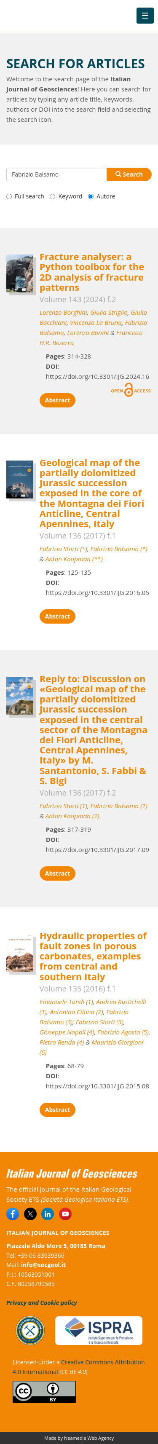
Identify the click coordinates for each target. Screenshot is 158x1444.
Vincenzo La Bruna (96, 322)
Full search (25, 196)
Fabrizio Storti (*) (63, 548)
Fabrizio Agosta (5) (123, 1032)
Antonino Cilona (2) (76, 1011)
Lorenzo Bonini (88, 332)
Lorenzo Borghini (63, 312)
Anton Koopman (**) (74, 559)
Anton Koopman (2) (72, 816)
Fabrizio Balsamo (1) (119, 805)
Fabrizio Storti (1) (63, 805)
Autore (101, 196)
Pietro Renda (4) (62, 1042)
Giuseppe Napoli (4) (67, 1032)
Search (129, 174)
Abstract (57, 400)
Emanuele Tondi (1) (66, 1001)
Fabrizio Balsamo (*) (118, 548)
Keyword (66, 196)
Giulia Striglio (109, 312)
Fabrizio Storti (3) (99, 1022)
